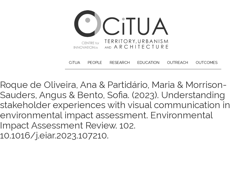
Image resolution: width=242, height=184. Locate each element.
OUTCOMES (206, 62)
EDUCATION (148, 62)
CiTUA (74, 62)
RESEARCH (120, 62)
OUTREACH (177, 62)
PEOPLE (95, 62)
